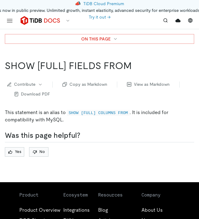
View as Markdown (148, 84)
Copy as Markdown (84, 84)
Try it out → (100, 17)
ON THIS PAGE (99, 38)
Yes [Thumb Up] (14, 151)
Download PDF (32, 94)
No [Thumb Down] (39, 151)
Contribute (25, 84)
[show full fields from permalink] (136, 66)
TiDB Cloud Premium (103, 3)
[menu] (10, 21)
